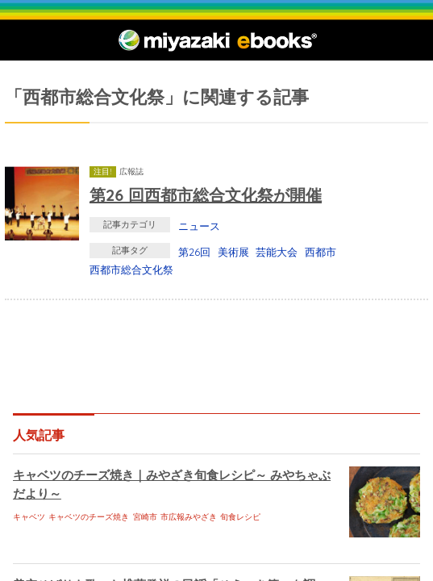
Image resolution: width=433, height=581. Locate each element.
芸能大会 (277, 251)
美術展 (233, 251)
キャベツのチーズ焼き (88, 517)
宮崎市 (145, 517)
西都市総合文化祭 (131, 269)
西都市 (320, 251)
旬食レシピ (240, 517)
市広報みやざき (188, 517)
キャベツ (29, 517)
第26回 (194, 251)
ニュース (199, 225)
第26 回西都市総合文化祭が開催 (206, 195)
